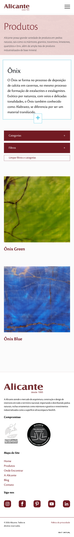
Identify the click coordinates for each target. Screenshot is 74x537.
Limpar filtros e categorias (22, 157)
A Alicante (10, 475)
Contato (9, 485)
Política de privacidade (60, 522)
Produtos (9, 466)
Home (7, 461)
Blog (6, 480)
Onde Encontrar (13, 470)
